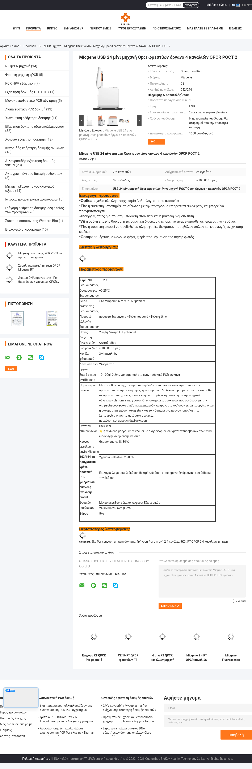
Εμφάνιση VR (73, 28)
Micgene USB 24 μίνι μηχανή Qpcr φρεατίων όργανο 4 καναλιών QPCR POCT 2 (107, 135)
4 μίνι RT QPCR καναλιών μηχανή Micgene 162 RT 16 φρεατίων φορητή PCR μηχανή (162, 658)
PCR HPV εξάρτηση (20, 83)
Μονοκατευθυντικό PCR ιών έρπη (31, 101)
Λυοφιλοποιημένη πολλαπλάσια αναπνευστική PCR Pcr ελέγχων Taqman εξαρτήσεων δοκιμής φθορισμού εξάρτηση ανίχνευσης (67, 731)
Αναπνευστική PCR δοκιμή (25, 109)
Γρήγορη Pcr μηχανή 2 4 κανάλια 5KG (161, 541)
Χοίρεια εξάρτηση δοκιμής (25, 139)
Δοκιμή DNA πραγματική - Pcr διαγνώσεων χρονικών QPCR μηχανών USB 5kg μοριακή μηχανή (41, 281)
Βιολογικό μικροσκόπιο (23, 229)
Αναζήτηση (191, 5)
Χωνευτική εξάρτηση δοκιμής (28, 118)
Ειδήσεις (235, 28)
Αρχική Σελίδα (9, 46)
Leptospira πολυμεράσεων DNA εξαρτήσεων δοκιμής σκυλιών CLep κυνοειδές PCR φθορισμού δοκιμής (127, 731)
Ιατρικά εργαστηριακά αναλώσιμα (30, 199)
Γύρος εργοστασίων (131, 28)
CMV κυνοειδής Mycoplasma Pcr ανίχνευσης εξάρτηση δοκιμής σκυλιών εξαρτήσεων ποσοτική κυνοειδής (129, 708)
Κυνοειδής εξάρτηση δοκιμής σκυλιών (34, 148)
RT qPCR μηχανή (50, 46)
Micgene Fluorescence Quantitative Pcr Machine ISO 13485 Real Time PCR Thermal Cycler (231, 658)
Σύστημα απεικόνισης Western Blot (31, 221)
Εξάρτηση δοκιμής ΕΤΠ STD (26, 92)
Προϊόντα (33, 28)
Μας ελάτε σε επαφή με (205, 28)
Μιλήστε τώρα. (216, 5)
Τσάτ (154, 141)
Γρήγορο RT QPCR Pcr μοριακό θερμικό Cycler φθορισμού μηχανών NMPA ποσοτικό (94, 658)
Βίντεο (52, 28)
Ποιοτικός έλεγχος (166, 28)
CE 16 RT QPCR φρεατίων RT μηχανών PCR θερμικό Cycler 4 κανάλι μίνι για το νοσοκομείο (128, 658)
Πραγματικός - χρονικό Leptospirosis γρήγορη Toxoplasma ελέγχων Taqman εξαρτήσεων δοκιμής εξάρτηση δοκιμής (130, 719)
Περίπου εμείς (100, 28)
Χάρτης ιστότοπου (12, 736)
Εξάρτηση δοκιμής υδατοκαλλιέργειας (34, 127)
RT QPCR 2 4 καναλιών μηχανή (207, 541)
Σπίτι (16, 28)
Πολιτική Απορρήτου (36, 758)
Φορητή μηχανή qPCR (21, 75)
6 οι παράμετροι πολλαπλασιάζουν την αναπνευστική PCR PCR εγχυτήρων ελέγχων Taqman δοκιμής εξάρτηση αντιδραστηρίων (66, 708)
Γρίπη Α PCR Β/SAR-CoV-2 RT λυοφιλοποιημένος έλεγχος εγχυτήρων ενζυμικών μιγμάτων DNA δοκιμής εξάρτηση (66, 719)
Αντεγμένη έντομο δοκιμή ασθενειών (33, 174)
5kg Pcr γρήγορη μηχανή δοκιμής (113, 541)
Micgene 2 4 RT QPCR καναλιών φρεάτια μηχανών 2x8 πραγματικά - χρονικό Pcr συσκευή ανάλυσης (196, 658)
